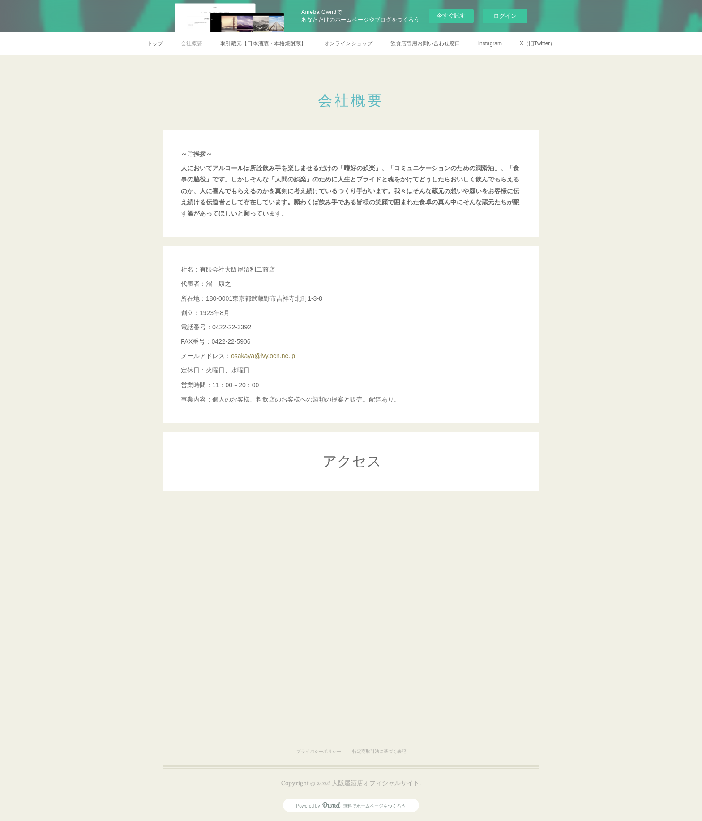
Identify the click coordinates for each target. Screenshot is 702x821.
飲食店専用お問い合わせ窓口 (425, 43)
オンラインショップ (348, 43)
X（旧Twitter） (537, 43)
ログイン (505, 16)
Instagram (490, 43)
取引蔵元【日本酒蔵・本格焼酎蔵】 (263, 43)
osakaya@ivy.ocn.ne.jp (263, 355)
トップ (155, 43)
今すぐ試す (451, 15)
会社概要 (191, 43)
